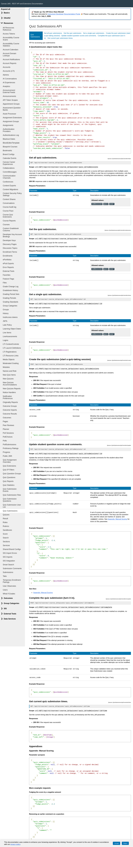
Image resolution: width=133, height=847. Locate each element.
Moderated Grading (11, 363)
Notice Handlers (9, 392)
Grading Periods (9, 298)
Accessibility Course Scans (11, 39)
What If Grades (9, 594)
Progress (6, 452)
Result (5, 519)
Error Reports (8, 267)
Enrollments (7, 256)
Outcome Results (10, 414)
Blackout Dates (9, 139)
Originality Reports (10, 402)
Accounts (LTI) (9, 71)
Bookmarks (7, 150)
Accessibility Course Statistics (11, 45)
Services (6, 545)
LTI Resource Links (10, 356)
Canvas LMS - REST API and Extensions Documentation (22, 4)
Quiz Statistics (8, 485)
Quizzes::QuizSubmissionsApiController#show (119, 294)
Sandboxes (7, 530)
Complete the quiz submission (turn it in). (52, 596)
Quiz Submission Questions (10, 500)
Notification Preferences (8, 397)
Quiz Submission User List (12, 506)
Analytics (6, 86)
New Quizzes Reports (11, 389)
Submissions (8, 572)
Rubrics (6, 526)
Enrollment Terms (10, 252)
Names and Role (9, 371)
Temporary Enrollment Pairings (12, 581)
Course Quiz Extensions (8, 216)
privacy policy (15, 844)
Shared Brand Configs (12, 549)
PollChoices (7, 437)
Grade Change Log (10, 286)
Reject (125, 843)
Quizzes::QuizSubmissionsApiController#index (119, 158)
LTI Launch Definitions (12, 348)
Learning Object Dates (12, 329)
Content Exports (9, 186)
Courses (6, 225)
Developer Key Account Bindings (12, 235)
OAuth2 (7, 18)
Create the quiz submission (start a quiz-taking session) (60, 358)
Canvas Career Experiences (9, 163)
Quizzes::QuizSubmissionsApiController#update (119, 444)
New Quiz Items (9, 375)
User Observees (9, 586)
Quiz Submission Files (12, 495)
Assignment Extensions (12, 118)
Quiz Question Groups (12, 474)
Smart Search (8, 565)
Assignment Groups (11, 121)
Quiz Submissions (10, 511)
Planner (6, 429)
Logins (5, 340)
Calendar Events (9, 158)
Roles (5, 522)
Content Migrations (10, 189)
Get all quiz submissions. (53, 33)
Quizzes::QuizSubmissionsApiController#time (119, 700)
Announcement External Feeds (9, 91)
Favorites (6, 275)
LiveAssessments (10, 336)
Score (5, 534)
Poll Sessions (8, 433)
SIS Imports (7, 557)
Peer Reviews (8, 425)
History (6, 313)
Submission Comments (12, 568)
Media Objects (8, 359)
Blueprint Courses (10, 147)
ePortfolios (7, 260)
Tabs (5, 576)
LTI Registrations (10, 352)
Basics (7, 13)
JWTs (5, 321)
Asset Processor (9, 114)
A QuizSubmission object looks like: (45, 47)
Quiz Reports (8, 481)
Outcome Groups (10, 406)
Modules (6, 367)
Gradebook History (10, 290)
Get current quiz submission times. (60, 38)
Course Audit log (9, 207)
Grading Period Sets (11, 294)
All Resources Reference (8, 29)
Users (5, 590)
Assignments (8, 125)
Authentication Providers (8, 130)
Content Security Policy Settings (12, 194)
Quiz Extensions (9, 466)
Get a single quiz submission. (94, 33)
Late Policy (7, 325)
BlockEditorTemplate (11, 143)
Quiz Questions (9, 477)
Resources (8, 23)
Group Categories (10, 306)
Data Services (10, 619)
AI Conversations (10, 79)
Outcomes (7, 418)
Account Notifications (11, 59)
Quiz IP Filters (8, 470)
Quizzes (6, 515)
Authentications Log (11, 135)
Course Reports (9, 221)
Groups (6, 310)
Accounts (6, 67)
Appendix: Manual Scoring (117, 517)
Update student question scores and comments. (79, 36)
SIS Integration (9, 561)
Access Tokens (9, 34)
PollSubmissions (9, 444)
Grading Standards (10, 302)
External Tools (8, 271)
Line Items (7, 333)
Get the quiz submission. (73, 33)
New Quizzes (8, 379)
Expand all (5, 9)
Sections (6, 542)
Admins (6, 75)
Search (6, 538)
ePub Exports (8, 263)
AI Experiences (9, 82)
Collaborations (8, 168)
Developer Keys (9, 240)
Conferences (8, 182)
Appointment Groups (11, 104)
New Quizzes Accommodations (10, 384)
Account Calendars (10, 50)
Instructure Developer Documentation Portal (64, 14)
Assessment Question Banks (12, 109)
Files (5, 283)
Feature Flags (8, 279)
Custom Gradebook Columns (11, 229)
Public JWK (7, 456)
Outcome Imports (10, 410)
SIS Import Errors (10, 553)
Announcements (9, 96)
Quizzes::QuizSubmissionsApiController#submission (118, 229)
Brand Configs (8, 154)
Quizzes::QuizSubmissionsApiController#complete (118, 596)
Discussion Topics (10, 248)
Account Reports (9, 63)
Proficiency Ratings (10, 448)
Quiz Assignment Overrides (10, 461)
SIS (5, 609)
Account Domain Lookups (9, 54)
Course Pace (8, 211)
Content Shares (9, 199)
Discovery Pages (10, 244)
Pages (5, 421)
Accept (116, 843)
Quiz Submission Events (10, 490)
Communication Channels (9, 177)
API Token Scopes (10, 100)
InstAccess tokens (10, 317)
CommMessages (10, 172)
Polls (5, 441)
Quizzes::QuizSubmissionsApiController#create (119, 359)
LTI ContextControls (11, 344)
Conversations (8, 203)
